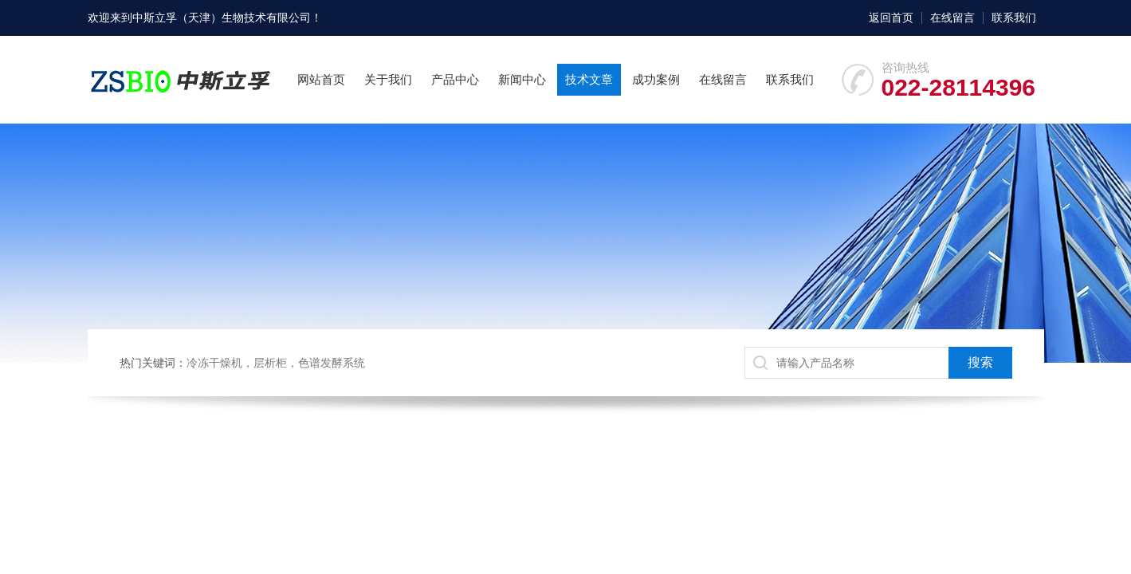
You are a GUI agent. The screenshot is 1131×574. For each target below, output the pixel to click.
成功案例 (656, 79)
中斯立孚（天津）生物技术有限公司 (221, 17)
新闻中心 (522, 79)
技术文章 (589, 79)
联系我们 (1014, 17)
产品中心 (455, 79)
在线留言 (952, 17)
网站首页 (321, 79)
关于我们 (388, 79)
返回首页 (891, 17)
